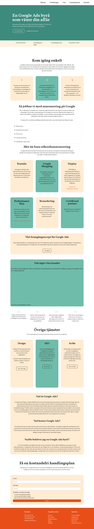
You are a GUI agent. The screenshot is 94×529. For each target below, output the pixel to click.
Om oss (50, 515)
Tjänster (43, 3)
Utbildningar (54, 3)
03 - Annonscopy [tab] (18, 134)
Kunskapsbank (75, 3)
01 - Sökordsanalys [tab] (18, 126)
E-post (15, 478)
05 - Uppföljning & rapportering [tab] (22, 141)
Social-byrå (74, 519)
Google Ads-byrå (76, 523)
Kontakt (86, 3)
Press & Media (75, 515)
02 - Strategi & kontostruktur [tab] (21, 130)
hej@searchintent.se (30, 520)
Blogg (49, 521)
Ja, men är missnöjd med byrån (22, 494)
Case (64, 3)
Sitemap (50, 523)
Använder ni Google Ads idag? (21, 492)
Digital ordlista (52, 519)
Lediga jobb (74, 517)
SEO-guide (51, 517)
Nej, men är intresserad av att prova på (24, 498)
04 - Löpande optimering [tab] (20, 137)
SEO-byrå (74, 521)
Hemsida (15, 485)
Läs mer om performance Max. (21, 221)
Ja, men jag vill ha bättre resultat (22, 496)
